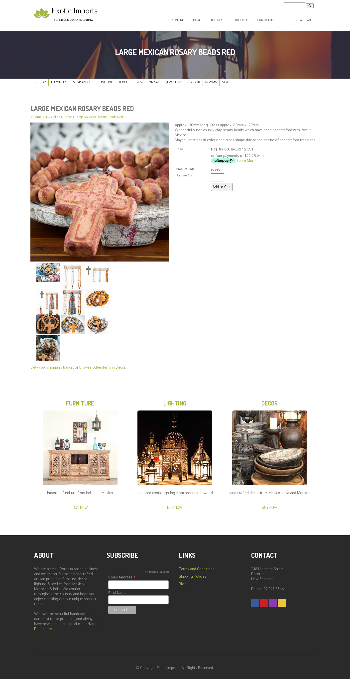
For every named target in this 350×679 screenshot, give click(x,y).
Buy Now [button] (80, 506)
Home (203, 19)
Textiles (124, 80)
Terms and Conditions (196, 567)
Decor (40, 80)
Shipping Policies (192, 575)
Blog (183, 582)
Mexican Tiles (83, 80)
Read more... (44, 627)
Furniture (59, 80)
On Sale (155, 80)
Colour (193, 80)
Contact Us (266, 19)
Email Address (121, 576)
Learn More (246, 158)
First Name (117, 591)
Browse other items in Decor (102, 365)
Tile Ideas (222, 19)
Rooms (211, 80)
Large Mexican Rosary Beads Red (99, 115)
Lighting (106, 80)
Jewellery (174, 80)
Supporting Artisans (298, 19)
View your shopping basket (52, 365)
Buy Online (183, 19)
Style (226, 80)
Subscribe (243, 19)
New (139, 80)
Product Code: (185, 166)
